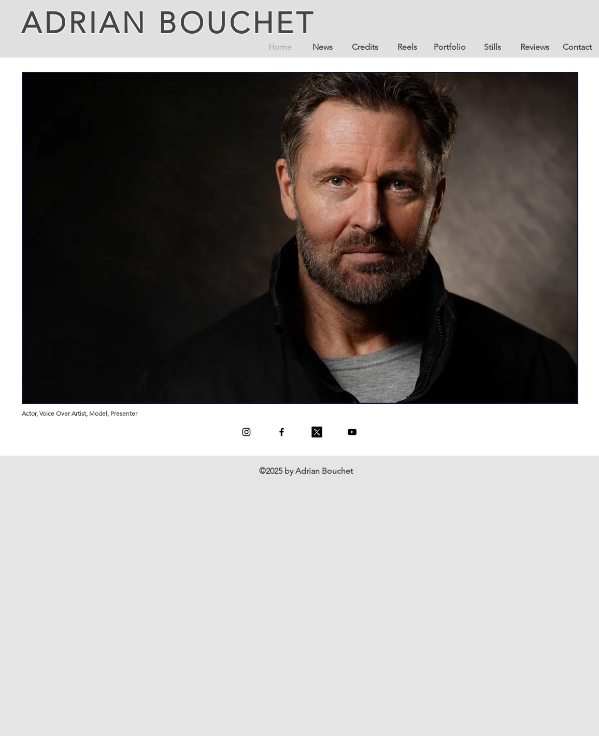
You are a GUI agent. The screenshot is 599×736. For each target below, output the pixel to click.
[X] (316, 432)
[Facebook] (281, 432)
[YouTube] (352, 432)
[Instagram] (246, 432)
